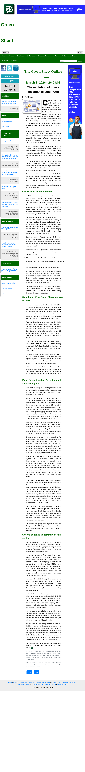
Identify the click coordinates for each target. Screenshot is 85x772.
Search (80, 61)
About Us (14, 60)
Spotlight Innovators (68, 56)
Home (3, 56)
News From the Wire (43, 682)
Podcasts (73, 682)
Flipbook (31, 682)
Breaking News (56, 682)
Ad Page (55, 56)
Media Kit (4, 60)
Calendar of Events (23, 684)
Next (36, 672)
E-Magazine (31, 56)
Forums (11, 56)
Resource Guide (43, 56)
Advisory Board (62, 684)
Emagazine (23, 682)
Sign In (80, 52)
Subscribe (6, 52)
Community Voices (37, 684)
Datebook (20, 56)
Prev (29, 672)
